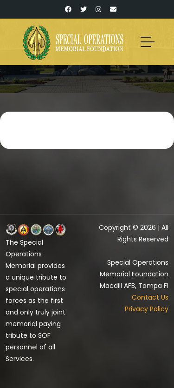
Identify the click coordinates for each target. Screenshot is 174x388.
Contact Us (150, 297)
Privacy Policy (146, 309)
